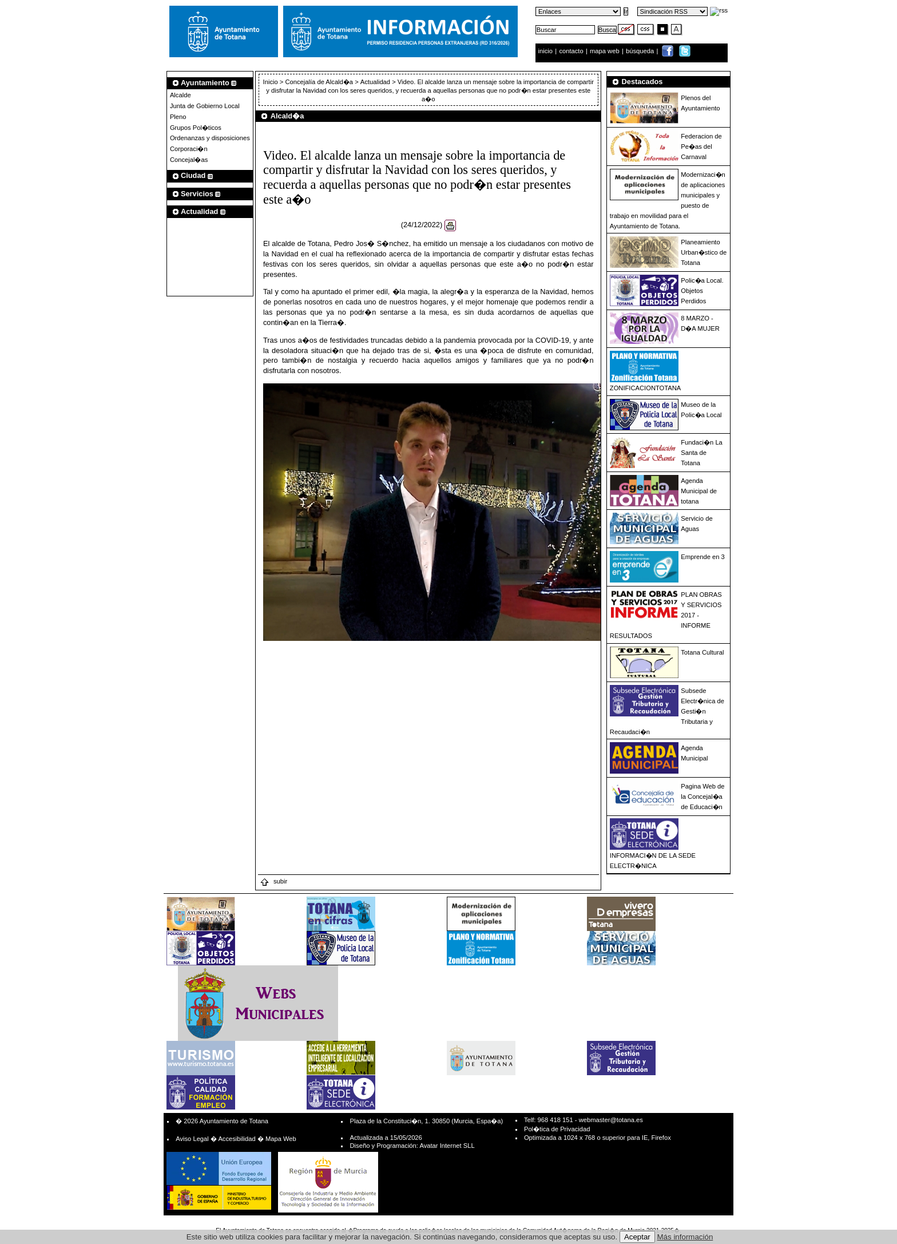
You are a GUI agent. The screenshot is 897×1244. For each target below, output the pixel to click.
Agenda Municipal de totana (699, 491)
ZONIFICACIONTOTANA (645, 388)
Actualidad (375, 81)
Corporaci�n (189, 148)
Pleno (178, 116)
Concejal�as (189, 159)
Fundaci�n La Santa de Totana (702, 452)
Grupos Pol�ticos (195, 127)
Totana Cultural (702, 652)
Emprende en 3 (703, 556)
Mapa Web (280, 1138)
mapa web (605, 50)
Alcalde (180, 95)
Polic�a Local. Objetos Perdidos (702, 290)
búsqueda (641, 50)
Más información (685, 1237)
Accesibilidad (236, 1138)
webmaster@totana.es (611, 1119)
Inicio (271, 81)
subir (273, 881)
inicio (546, 50)
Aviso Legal (192, 1138)
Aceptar (637, 1237)
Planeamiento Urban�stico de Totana (704, 252)
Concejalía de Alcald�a (319, 81)
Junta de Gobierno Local (205, 105)
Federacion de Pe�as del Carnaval (701, 146)
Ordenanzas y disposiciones (210, 137)
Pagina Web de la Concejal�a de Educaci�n (702, 796)
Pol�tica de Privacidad (557, 1129)
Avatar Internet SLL (446, 1145)
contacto (571, 50)
